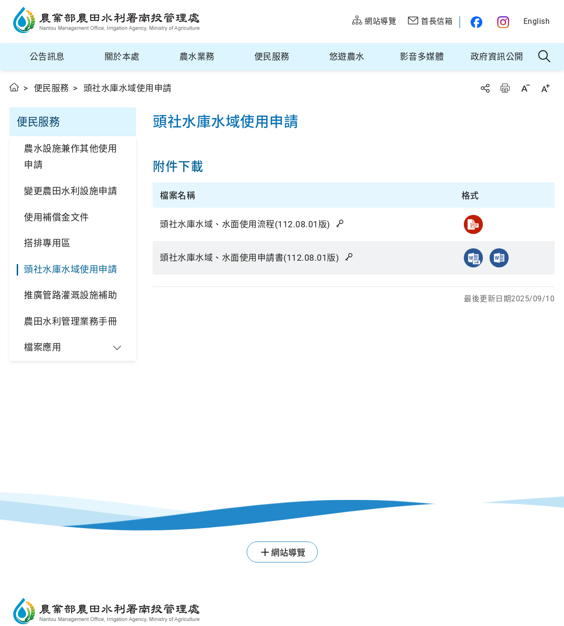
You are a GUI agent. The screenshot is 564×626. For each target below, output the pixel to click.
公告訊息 (47, 57)
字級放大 (545, 88)
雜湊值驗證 (340, 223)
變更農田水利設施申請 (70, 191)
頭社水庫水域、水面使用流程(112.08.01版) (252, 224)
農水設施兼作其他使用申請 (70, 157)
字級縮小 (525, 88)
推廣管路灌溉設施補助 (70, 295)
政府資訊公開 (496, 57)
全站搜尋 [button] (544, 57)
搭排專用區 (47, 243)
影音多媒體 (422, 57)
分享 (485, 88)
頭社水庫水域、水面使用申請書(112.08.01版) (257, 258)
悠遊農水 (347, 57)
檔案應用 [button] (42, 347)
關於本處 (122, 57)
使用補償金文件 (56, 217)
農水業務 (197, 57)
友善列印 (505, 88)
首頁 (15, 87)
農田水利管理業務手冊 (70, 321)
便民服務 (272, 57)
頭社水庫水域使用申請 (70, 269)
